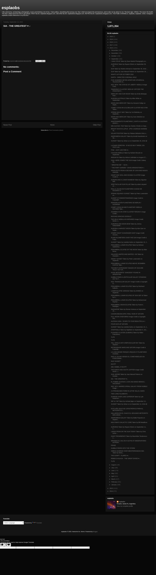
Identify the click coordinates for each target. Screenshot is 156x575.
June (113, 470)
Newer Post (7, 125)
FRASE (113, 445)
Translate (37, 523)
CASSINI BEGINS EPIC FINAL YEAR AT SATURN (127, 314)
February (114, 482)
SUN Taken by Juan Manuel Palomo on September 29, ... (129, 71)
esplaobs (11, 7)
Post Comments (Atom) (56, 130)
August (113, 465)
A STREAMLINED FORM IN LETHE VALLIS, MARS (128, 391)
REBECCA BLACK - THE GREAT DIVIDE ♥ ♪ (125, 458)
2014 (111, 491)
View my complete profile (125, 506)
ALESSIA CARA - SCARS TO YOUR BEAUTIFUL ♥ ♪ (128, 321)
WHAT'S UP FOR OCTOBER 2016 (122, 74)
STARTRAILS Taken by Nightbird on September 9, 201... (129, 330)
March (113, 479)
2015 (111, 488)
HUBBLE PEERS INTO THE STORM (123, 448)
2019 (111, 39)
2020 (111, 36)
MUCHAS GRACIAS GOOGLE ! (121, 216)
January (114, 485)
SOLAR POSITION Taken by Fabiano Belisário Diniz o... (129, 133)
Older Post (97, 125)
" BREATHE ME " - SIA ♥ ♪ (119, 165)
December (114, 50)
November (114, 53)
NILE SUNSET (116, 361)
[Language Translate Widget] (13, 522)
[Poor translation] (7, 544)
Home (52, 125)
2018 (111, 42)
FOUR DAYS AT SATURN (119, 324)
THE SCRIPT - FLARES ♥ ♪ (120, 455)
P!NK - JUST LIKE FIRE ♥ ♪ (120, 150)
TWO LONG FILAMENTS (119, 394)
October (114, 56)
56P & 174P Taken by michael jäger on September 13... (129, 401)
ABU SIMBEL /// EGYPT (119, 367)
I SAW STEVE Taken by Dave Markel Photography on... (129, 61)
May (112, 473)
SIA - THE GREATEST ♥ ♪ (119, 379)
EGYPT (113, 364)
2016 (111, 48)
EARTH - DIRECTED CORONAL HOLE (124, 77)
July (112, 468)
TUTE (113, 337)
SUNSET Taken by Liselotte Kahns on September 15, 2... (129, 242)
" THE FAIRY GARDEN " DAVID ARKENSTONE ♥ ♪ (127, 168)
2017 (111, 45)
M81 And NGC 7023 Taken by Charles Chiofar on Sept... (129, 126)
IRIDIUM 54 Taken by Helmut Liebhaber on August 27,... (129, 157)
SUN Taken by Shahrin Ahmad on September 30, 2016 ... (129, 69)
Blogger (95, 531)
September (115, 59)
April (113, 476)
